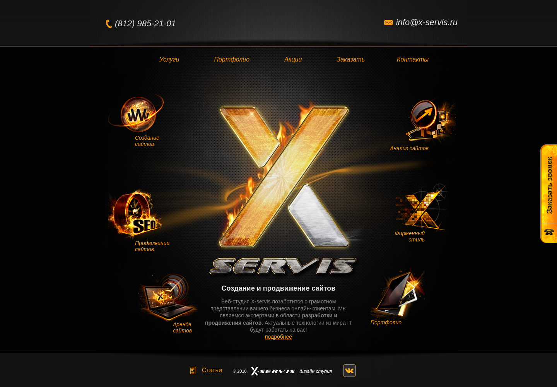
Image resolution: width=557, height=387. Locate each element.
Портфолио (232, 59)
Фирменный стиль (410, 236)
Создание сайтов (147, 141)
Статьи (212, 370)
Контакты (413, 59)
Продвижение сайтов (152, 246)
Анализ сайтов (409, 148)
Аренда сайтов (182, 327)
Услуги (169, 59)
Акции (293, 59)
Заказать (351, 59)
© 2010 (240, 371)
